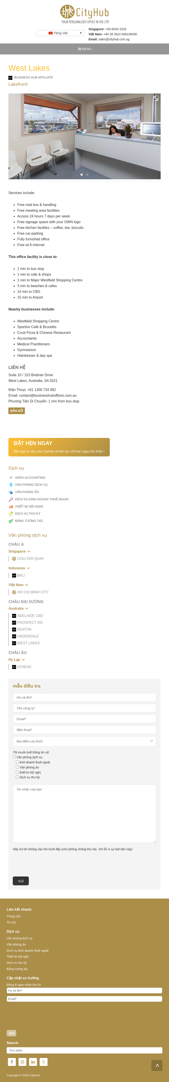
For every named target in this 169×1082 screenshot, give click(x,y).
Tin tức (11, 922)
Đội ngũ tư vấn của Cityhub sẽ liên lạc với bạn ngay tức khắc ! (59, 446)
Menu (87, 49)
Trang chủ (14, 916)
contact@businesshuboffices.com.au (48, 395)
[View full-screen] (155, 98)
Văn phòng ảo (27, 492)
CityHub (84, 14)
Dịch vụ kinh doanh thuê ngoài (42, 499)
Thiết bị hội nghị (29, 506)
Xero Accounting (30, 477)
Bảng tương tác (29, 521)
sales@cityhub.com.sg (114, 39)
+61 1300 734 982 (42, 390)
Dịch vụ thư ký (27, 513)
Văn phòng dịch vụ (31, 484)
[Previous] (15, 136)
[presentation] (46, 863)
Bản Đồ (16, 411)
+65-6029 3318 (115, 29)
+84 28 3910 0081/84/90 (120, 34)
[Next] (153, 136)
